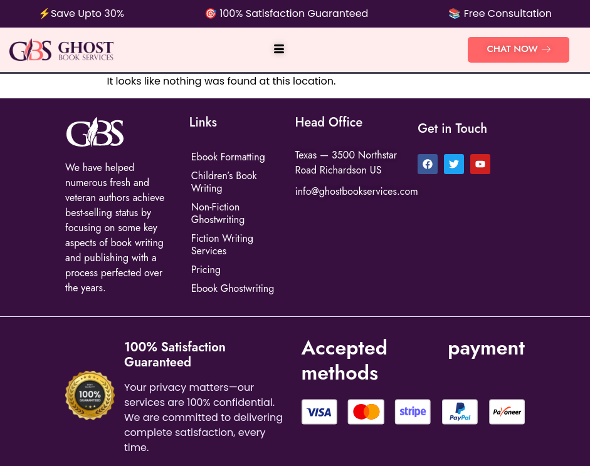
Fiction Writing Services (222, 244)
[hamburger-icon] (279, 50)
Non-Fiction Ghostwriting (218, 213)
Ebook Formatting (228, 157)
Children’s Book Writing (224, 181)
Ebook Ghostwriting (233, 288)
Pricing (206, 269)
